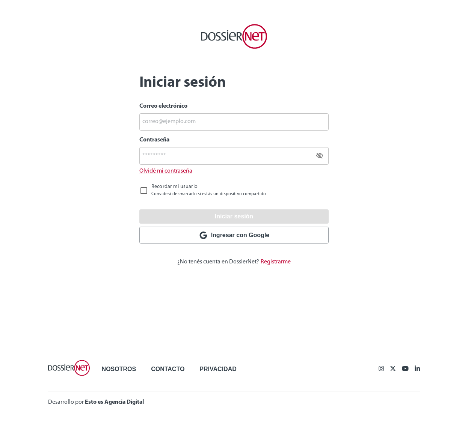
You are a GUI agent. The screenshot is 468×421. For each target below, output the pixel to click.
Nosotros (119, 369)
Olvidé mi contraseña (165, 171)
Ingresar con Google (234, 235)
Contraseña (154, 140)
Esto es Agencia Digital (114, 402)
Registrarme (276, 262)
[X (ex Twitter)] (393, 369)
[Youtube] (405, 369)
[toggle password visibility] (319, 155)
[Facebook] (381, 369)
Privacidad (217, 369)
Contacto (167, 369)
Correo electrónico (163, 106)
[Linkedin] (417, 369)
